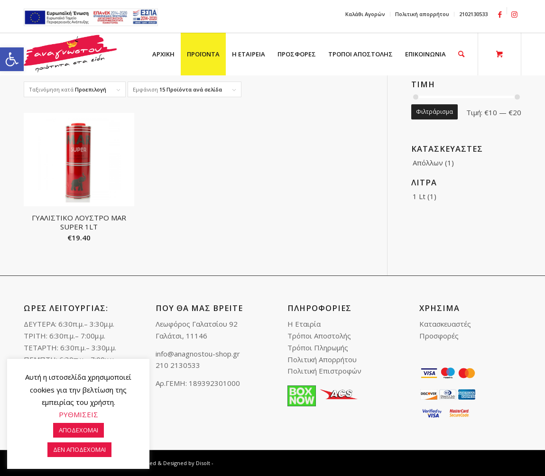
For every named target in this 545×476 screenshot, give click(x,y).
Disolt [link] (203, 463)
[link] (12, 59)
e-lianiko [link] (91, 17)
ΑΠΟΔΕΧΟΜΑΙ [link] (78, 430)
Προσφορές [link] (439, 335)
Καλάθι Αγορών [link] (365, 14)
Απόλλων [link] (428, 162)
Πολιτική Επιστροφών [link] (324, 370)
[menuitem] (365, 14)
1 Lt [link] (419, 196)
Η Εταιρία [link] (304, 324)
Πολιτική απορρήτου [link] (422, 14)
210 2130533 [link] (178, 365)
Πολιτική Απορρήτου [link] (322, 359)
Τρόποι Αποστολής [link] (319, 335)
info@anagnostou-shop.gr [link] (198, 353)
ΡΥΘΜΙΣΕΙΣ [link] (78, 414)
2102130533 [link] (473, 14)
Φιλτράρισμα (434, 112)
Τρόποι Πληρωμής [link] (317, 347)
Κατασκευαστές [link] (445, 324)
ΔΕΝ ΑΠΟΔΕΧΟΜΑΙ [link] (79, 449)
